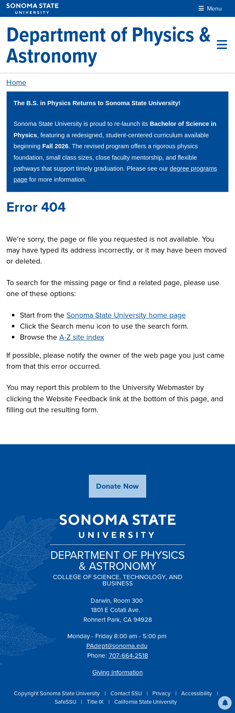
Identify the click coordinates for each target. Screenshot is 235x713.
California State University (145, 702)
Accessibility (197, 693)
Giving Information (117, 672)
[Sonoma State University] (32, 8)
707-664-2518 (128, 655)
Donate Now (117, 486)
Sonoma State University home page (126, 315)
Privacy (162, 693)
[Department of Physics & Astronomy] (111, 45)
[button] (225, 703)
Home (16, 82)
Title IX (96, 702)
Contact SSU (127, 693)
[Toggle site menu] (222, 45)
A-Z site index (81, 337)
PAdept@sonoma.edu (116, 645)
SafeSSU (66, 702)
